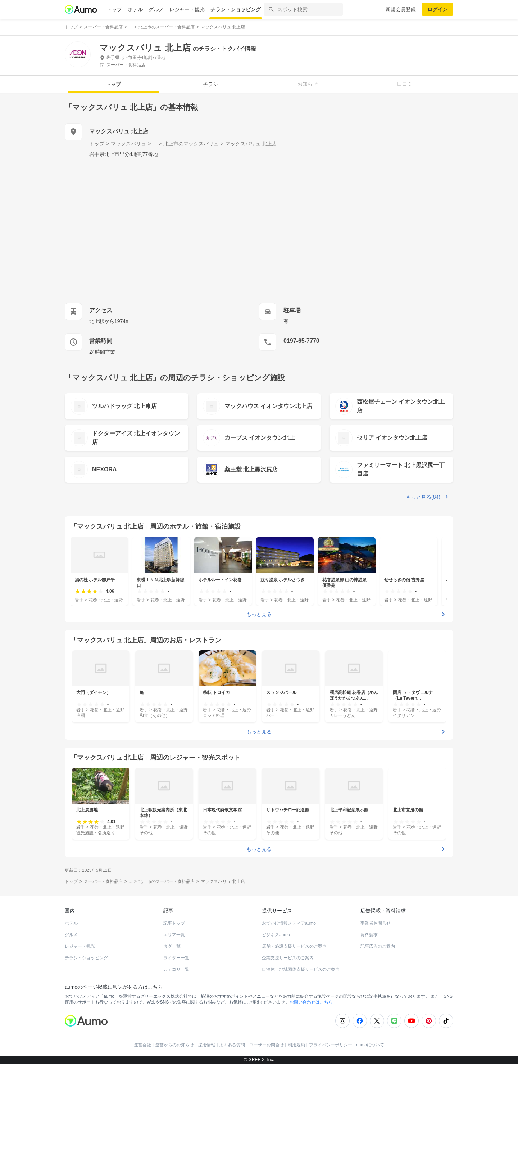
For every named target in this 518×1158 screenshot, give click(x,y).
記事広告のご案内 (377, 1040)
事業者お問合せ (375, 1017)
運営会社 (142, 1138)
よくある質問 (232, 1138)
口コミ (404, 84)
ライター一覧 (176, 1051)
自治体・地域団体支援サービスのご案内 (301, 1063)
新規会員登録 (401, 9)
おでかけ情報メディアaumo (289, 1017)
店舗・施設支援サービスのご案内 (294, 1040)
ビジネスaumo (276, 1028)
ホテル (135, 9)
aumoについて (370, 1138)
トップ (114, 9)
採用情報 (206, 1138)
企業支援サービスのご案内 (288, 1051)
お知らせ (307, 84)
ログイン (437, 9)
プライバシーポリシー (330, 1138)
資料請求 (369, 1028)
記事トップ (174, 1017)
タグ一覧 (172, 1040)
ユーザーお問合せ (266, 1138)
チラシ (210, 84)
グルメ (156, 9)
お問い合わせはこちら (311, 1095)
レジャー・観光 (187, 9)
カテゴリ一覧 (176, 1063)
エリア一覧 (174, 1028)
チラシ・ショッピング (235, 9)
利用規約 (296, 1138)
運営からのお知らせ (174, 1138)
